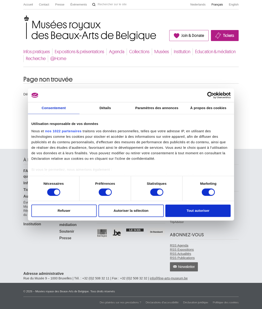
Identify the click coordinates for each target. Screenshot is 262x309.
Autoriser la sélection (131, 211)
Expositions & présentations (79, 51)
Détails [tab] (105, 108)
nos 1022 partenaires (63, 131)
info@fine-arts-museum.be (169, 278)
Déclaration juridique (195, 302)
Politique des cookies (226, 302)
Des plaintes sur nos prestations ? (120, 302)
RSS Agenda (179, 245)
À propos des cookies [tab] (208, 108)
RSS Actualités (180, 254)
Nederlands (198, 4)
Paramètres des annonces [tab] (156, 108)
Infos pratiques (36, 51)
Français (217, 4)
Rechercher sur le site (93, 4)
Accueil (28, 4)
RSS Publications (182, 258)
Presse (59, 4)
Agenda (116, 51)
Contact (44, 4)
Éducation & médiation (215, 51)
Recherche (36, 58)
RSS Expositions (182, 249)
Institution (182, 51)
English (234, 4)
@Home (58, 58)
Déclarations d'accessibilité (162, 302)
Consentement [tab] (54, 108)
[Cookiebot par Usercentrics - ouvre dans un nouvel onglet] (211, 95)
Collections (139, 51)
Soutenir (66, 231)
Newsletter (186, 267)
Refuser (64, 211)
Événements (78, 4)
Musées (161, 51)
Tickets (228, 35)
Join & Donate (192, 35)
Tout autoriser (198, 211)
